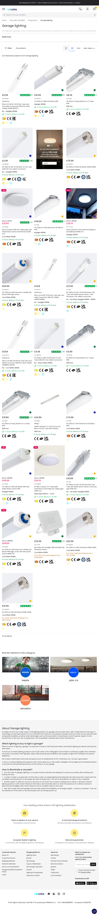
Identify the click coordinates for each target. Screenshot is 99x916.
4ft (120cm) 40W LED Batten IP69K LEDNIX (80, 551)
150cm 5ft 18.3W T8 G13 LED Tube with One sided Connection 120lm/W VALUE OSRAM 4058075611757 (16, 106)
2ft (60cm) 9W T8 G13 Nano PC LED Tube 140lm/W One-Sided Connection (17, 168)
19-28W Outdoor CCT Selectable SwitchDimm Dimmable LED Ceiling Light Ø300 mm (48, 487)
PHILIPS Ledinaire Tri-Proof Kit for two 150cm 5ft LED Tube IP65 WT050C (49, 421)
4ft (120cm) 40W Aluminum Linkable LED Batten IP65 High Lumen (17, 290)
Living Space (32, 20)
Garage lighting (46, 20)
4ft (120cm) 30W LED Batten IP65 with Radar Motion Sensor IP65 (15, 486)
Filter (8, 48)
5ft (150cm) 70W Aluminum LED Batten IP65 (79, 421)
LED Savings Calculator (34, 882)
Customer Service (8, 874)
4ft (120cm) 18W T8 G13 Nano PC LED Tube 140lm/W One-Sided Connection (49, 357)
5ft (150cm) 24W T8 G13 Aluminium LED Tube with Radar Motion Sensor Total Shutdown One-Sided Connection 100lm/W (80, 293)
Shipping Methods (8, 876)
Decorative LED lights (17, 20)
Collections (55, 888)
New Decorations (57, 879)
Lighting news (31, 871)
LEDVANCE (25, 724)
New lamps (55, 871)
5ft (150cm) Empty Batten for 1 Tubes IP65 (79, 356)
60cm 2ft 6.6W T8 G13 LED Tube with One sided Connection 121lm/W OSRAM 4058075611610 (49, 292)
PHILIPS (25, 696)
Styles (53, 885)
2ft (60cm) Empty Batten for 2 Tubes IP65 (80, 102)
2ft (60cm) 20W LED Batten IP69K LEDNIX (15, 616)
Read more (6, 36)
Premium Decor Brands (59, 876)
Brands (28, 874)
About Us (5, 871)
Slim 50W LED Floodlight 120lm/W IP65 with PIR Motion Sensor (47, 551)
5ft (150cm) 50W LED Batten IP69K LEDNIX (80, 160)
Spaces (53, 882)
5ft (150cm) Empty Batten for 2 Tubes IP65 (15, 421)
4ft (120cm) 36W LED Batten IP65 (46, 101)
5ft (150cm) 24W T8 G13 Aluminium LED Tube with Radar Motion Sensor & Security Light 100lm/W (81, 487)
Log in (4, 890)
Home (4, 20)
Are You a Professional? (10, 882)
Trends (53, 874)
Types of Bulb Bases (33, 879)
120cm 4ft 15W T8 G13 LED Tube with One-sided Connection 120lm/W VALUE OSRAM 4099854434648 (16, 357)
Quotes (29, 885)
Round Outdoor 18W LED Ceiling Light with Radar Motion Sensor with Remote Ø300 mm (16, 227)
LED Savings (30, 876)
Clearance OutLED (33, 891)
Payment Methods (8, 879)
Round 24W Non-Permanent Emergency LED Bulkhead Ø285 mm (81, 225)
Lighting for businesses (34, 888)
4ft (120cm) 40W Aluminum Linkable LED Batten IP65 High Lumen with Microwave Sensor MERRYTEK (17, 552)
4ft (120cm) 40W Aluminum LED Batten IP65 (47, 225)
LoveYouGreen (56, 891)
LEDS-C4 (73, 696)
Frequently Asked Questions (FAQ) (12, 886)
